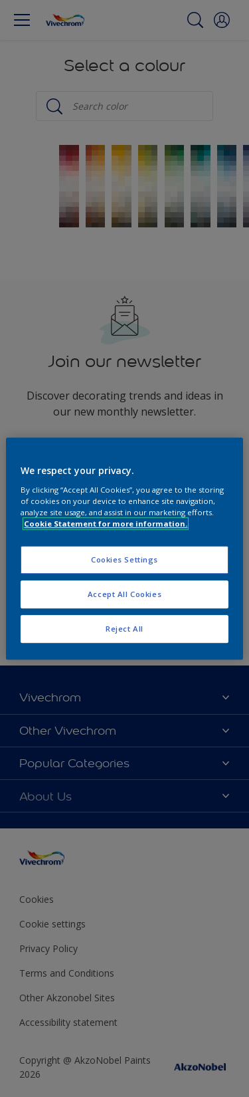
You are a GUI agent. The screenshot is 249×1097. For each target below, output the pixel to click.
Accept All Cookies (124, 594)
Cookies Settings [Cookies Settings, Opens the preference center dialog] (124, 559)
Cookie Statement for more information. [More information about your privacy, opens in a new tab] (105, 524)
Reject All (124, 629)
